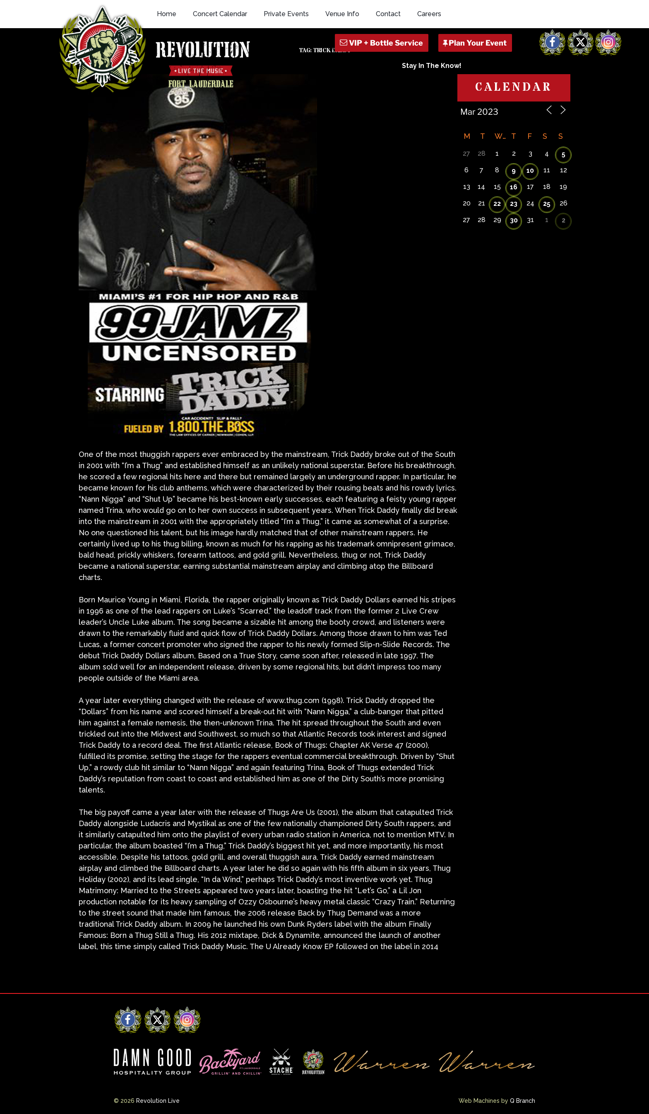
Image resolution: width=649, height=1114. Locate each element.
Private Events (286, 14)
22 (497, 204)
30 (514, 220)
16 (513, 187)
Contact (388, 14)
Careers (429, 14)
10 (530, 170)
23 (513, 204)
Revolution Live (158, 1100)
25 (546, 204)
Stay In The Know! (432, 66)
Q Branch (522, 1100)
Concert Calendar (220, 14)
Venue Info (342, 14)
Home (166, 14)
